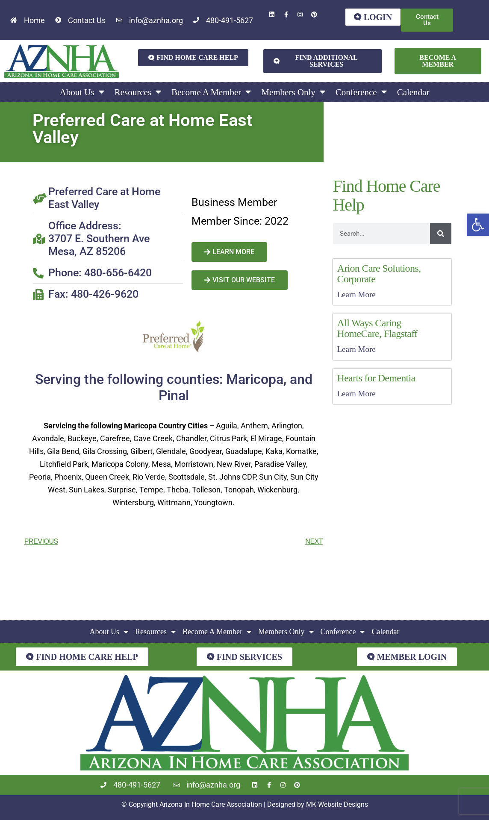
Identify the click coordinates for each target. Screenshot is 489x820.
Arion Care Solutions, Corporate (379, 273)
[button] (478, 225)
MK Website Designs (337, 804)
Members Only (293, 92)
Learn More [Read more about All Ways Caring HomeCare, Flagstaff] (356, 349)
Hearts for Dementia (376, 378)
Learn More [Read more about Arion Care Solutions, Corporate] (356, 294)
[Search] (440, 233)
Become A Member (211, 92)
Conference (361, 92)
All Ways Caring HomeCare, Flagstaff (377, 328)
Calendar (413, 92)
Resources (138, 92)
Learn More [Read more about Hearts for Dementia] (356, 393)
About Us (82, 92)
